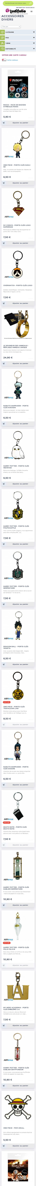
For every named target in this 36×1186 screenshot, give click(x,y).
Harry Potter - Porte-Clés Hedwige (16, 467)
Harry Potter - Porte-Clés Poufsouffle (16, 527)
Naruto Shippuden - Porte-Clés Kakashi (16, 406)
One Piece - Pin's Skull (13, 1128)
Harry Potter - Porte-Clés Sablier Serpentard (16, 888)
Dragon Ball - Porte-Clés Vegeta (15, 647)
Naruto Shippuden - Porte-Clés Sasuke (16, 768)
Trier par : (11, 27)
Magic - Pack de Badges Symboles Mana (14, 106)
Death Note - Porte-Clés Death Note (15, 828)
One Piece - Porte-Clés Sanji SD (16, 166)
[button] (18, 32)
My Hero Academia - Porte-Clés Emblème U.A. (16, 1008)
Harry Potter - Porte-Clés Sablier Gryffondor (16, 1068)
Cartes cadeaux (12, 60)
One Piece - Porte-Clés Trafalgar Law (14, 707)
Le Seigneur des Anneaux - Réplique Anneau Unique (16, 346)
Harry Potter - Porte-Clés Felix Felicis (16, 948)
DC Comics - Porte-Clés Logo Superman (17, 226)
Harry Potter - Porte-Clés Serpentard (16, 587)
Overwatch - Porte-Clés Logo (17, 285)
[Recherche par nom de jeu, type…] (18, 3)
